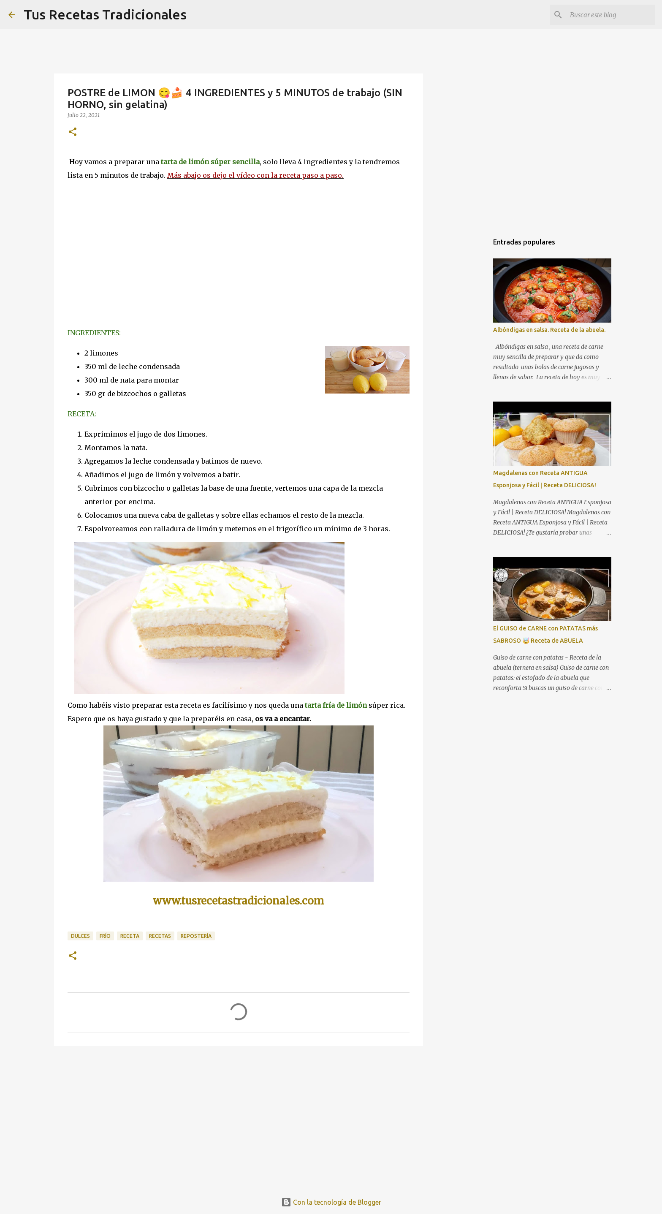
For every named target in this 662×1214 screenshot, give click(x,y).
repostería (196, 936)
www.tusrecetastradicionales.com (238, 900)
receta (129, 936)
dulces (80, 936)
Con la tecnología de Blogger (331, 1202)
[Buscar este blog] (611, 15)
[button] (73, 132)
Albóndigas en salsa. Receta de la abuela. (549, 329)
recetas (160, 936)
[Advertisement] (238, 1118)
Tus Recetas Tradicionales (105, 14)
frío (105, 936)
